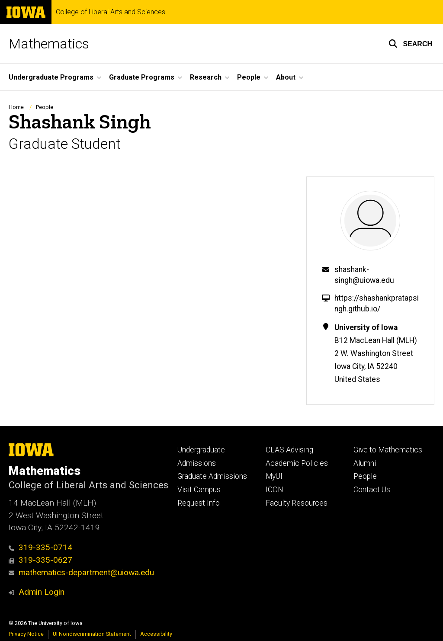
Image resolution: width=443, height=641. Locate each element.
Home (16, 107)
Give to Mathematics (387, 449)
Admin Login (41, 592)
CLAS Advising (289, 449)
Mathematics (49, 44)
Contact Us (371, 489)
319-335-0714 (40, 547)
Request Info (198, 503)
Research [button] (206, 77)
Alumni (364, 463)
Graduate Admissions (212, 476)
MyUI (274, 476)
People (44, 107)
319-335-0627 (40, 560)
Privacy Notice (26, 634)
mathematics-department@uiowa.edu (81, 572)
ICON (274, 489)
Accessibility (156, 634)
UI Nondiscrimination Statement (92, 634)
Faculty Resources (296, 503)
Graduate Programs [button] (141, 77)
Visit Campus (199, 489)
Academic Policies (297, 463)
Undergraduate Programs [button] (51, 77)
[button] (410, 43)
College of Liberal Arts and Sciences (110, 12)
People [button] (248, 77)
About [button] (285, 77)
